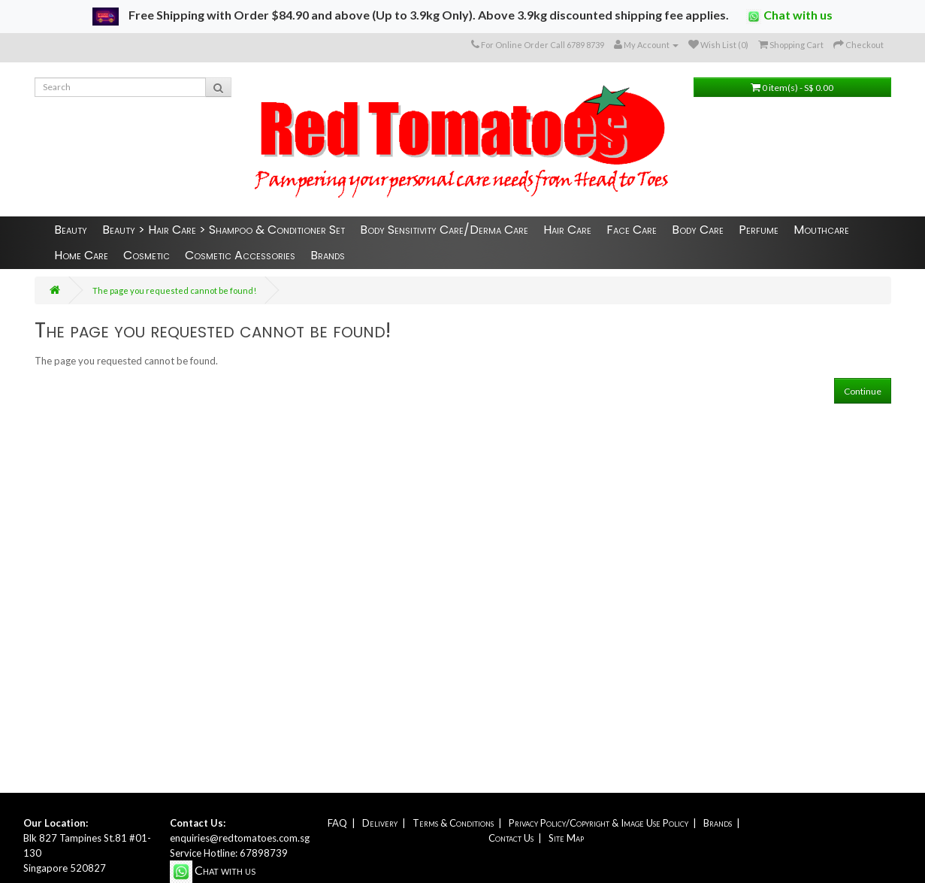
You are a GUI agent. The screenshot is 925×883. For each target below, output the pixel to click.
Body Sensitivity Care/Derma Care (444, 229)
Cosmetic (146, 255)
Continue (862, 391)
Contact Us (511, 838)
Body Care (698, 229)
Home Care (81, 255)
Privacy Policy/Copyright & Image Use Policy (598, 823)
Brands (327, 255)
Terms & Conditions (453, 823)
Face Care (631, 229)
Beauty (70, 229)
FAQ (337, 823)
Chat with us (789, 16)
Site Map (566, 838)
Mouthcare (821, 229)
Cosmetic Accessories (240, 255)
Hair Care (567, 229)
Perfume (758, 229)
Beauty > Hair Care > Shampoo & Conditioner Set (223, 229)
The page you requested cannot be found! (174, 290)
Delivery (380, 823)
